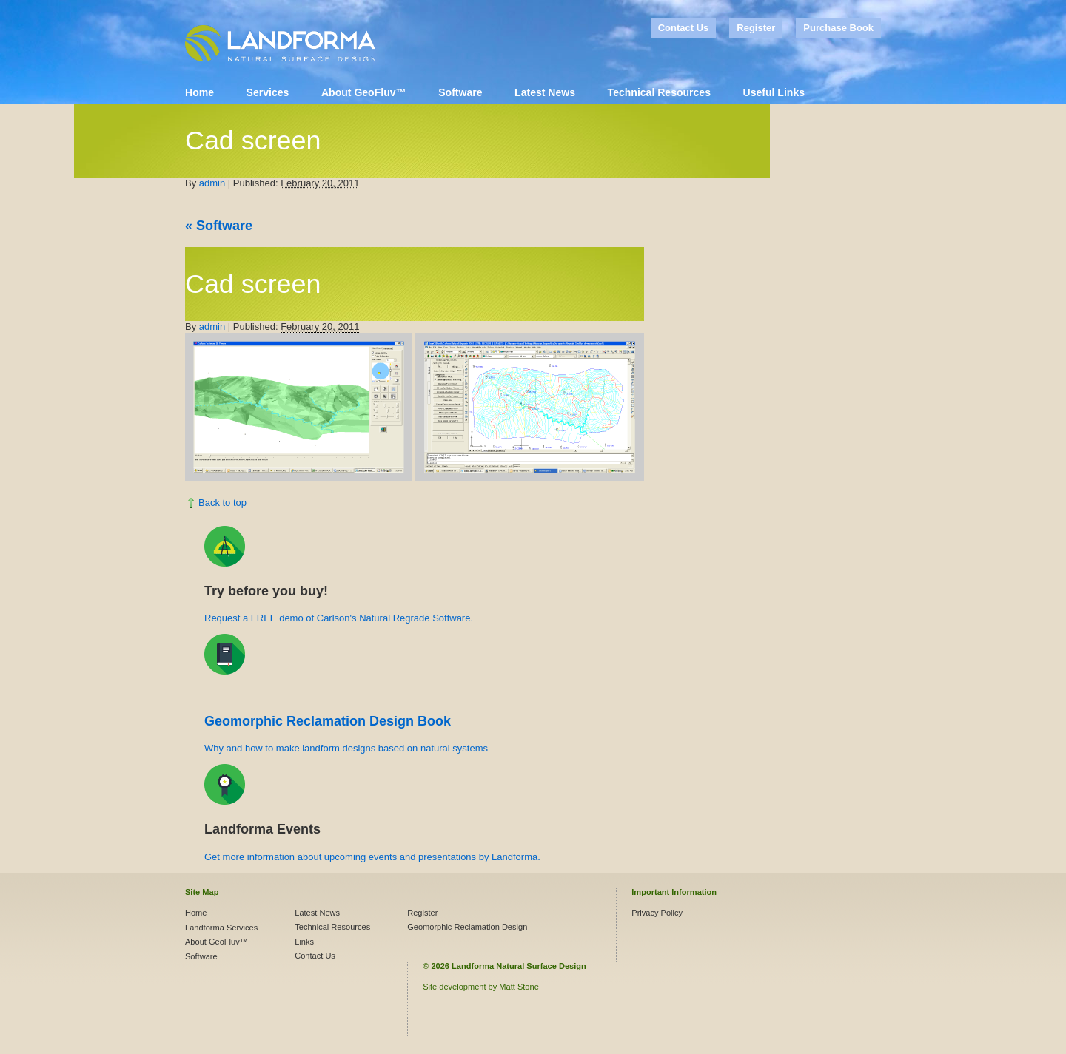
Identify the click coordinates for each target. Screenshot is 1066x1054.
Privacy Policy (657, 912)
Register (756, 27)
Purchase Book (838, 27)
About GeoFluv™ (363, 92)
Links (304, 941)
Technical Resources (659, 92)
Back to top (222, 502)
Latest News (544, 92)
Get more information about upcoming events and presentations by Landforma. (372, 856)
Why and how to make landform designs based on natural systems (346, 748)
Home (199, 92)
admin (212, 183)
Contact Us (683, 27)
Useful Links (774, 92)
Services (268, 92)
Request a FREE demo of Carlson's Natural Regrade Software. (338, 618)
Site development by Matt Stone (481, 986)
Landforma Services (221, 927)
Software (460, 92)
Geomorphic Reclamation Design (467, 926)
